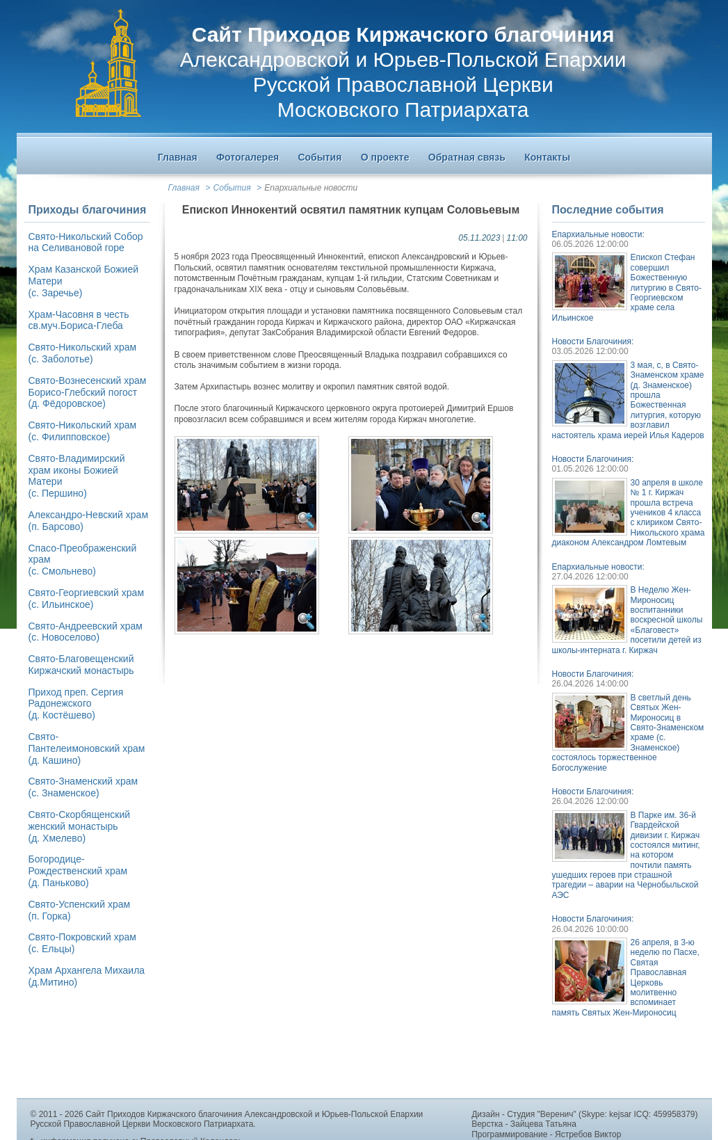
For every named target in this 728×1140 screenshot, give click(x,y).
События (232, 188)
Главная (184, 188)
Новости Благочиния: (593, 341)
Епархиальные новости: (598, 234)
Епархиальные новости (310, 188)
